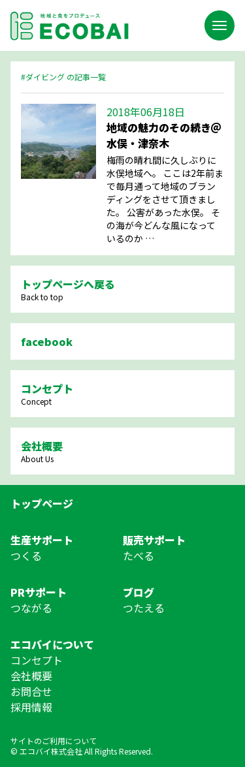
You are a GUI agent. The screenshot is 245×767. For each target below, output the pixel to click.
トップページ (41, 503)
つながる (31, 608)
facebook (47, 341)
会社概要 (31, 675)
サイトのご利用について (53, 740)
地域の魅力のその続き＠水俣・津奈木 (163, 135)
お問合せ (31, 691)
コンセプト (36, 660)
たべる (138, 555)
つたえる (144, 608)
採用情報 (31, 707)
